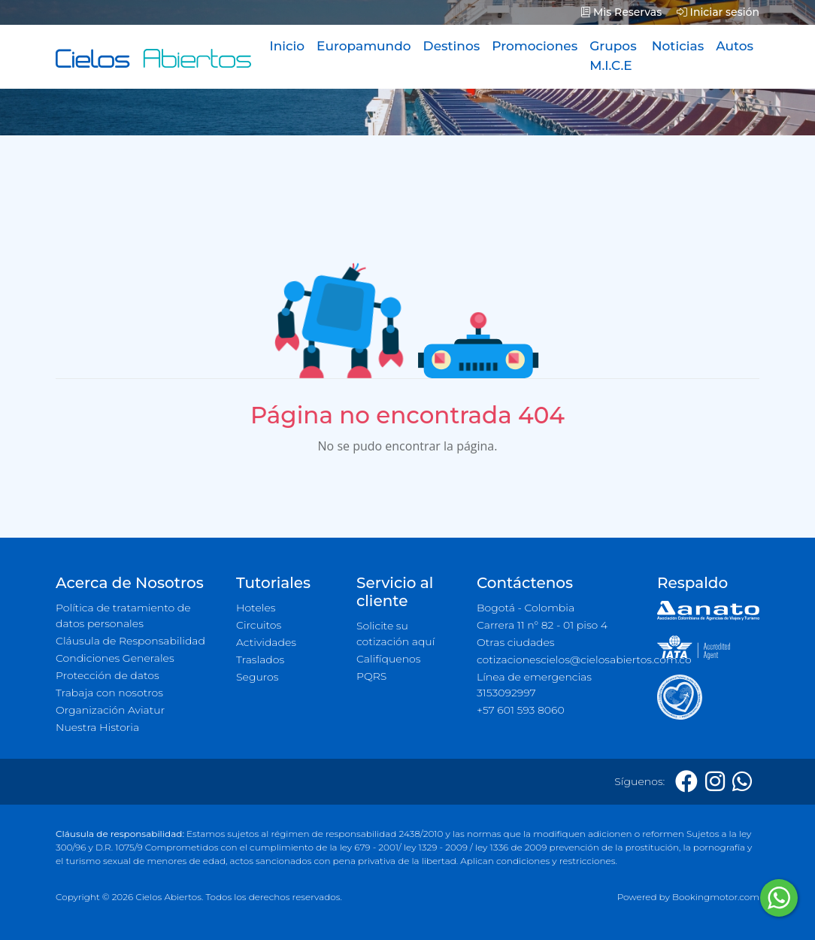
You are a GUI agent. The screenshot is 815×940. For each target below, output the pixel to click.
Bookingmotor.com (715, 896)
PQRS (371, 676)
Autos (734, 45)
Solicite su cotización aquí (395, 633)
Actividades (266, 642)
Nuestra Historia (97, 727)
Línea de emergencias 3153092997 (534, 684)
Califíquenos (388, 659)
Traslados (260, 659)
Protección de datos (107, 675)
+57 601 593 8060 (521, 710)
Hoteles (255, 607)
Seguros (257, 677)
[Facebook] (686, 782)
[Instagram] (715, 782)
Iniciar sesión (718, 12)
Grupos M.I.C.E (613, 55)
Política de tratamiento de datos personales (123, 615)
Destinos (451, 45)
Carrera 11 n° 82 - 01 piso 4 (542, 625)
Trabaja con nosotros (109, 692)
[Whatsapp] (742, 782)
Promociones (534, 45)
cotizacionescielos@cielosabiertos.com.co (558, 659)
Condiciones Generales (115, 658)
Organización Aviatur (110, 710)
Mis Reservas (621, 12)
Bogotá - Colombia (525, 607)
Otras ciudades (516, 642)
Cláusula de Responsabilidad (130, 640)
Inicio (286, 45)
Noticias (678, 45)
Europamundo (364, 45)
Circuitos (258, 625)
